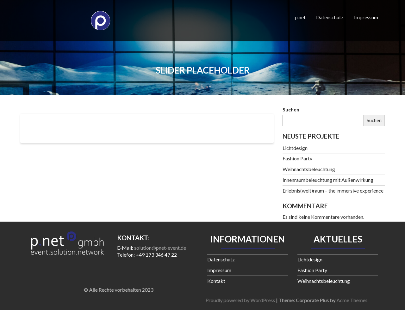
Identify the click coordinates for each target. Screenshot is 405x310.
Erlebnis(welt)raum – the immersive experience (333, 191)
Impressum (366, 17)
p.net (300, 17)
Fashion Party (297, 158)
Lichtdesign (295, 148)
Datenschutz (330, 17)
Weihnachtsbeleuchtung (309, 169)
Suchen (291, 109)
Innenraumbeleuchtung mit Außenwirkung (328, 180)
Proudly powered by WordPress (320, 300)
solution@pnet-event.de (160, 248)
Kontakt (216, 281)
